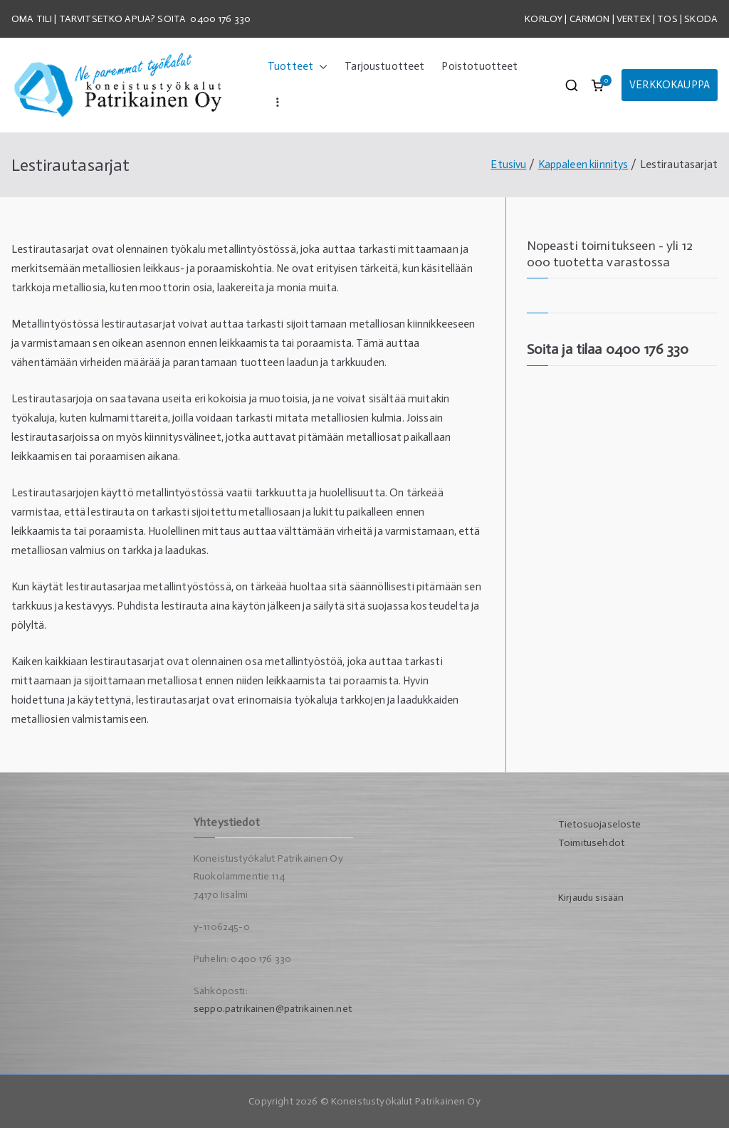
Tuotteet (297, 66)
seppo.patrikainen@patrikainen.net (273, 1009)
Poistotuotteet (479, 66)
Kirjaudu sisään (591, 898)
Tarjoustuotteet (384, 66)
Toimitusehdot (591, 843)
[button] (320, 66)
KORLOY (543, 19)
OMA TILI (32, 19)
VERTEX (634, 19)
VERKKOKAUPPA (669, 84)
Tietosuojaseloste (599, 824)
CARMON (590, 19)
